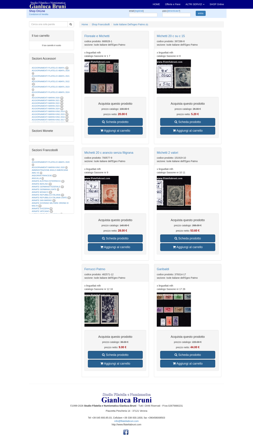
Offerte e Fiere (173, 4)
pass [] (171, 11)
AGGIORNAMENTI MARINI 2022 (46, 103)
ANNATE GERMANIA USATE (44, 189)
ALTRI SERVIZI (195, 4)
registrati (139, 11)
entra (200, 13)
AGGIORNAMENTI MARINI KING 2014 (48, 111)
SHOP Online (217, 4)
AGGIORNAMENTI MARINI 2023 (46, 106)
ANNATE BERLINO (40, 184)
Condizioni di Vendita (38, 14)
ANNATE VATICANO (40, 211)
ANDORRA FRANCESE (42, 176)
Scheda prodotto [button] (115, 122)
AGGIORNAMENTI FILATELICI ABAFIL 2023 (51, 87)
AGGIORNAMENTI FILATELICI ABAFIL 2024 (51, 92)
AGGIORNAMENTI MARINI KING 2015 (48, 114)
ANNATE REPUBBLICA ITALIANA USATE (49, 198)
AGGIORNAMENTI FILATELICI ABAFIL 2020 (51, 70)
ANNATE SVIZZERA (40, 208)
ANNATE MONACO (40, 192)
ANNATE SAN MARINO (42, 200)
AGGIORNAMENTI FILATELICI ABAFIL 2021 (51, 76)
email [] (136, 11)
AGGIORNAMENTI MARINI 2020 (46, 98)
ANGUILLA (36, 178)
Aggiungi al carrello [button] (115, 130)
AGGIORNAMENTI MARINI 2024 (46, 109)
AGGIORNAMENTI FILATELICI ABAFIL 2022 (51, 81)
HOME (156, 4)
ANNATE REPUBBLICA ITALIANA (46, 195)
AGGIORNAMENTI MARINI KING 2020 (48, 167)
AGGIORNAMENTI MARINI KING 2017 (48, 120)
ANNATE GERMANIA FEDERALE (46, 187)
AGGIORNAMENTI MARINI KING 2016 (48, 117)
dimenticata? (173, 11)
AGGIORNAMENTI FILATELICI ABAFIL (48, 68)
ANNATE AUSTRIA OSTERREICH (46, 181)
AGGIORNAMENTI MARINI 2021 (46, 100)
